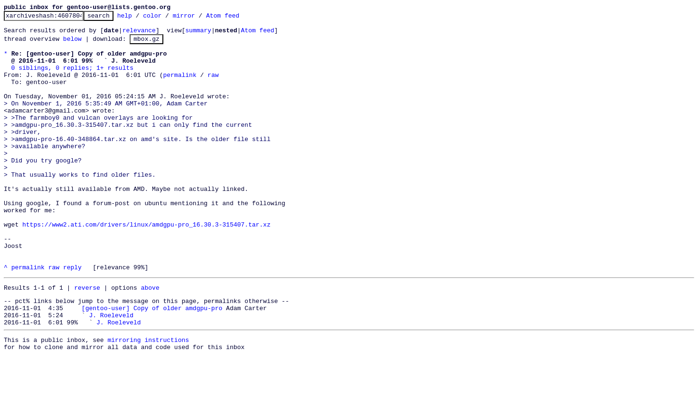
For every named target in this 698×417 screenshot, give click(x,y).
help (139, 18)
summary (198, 34)
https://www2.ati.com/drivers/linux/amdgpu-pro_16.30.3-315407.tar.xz (146, 265)
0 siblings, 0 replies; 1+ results (72, 77)
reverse (87, 338)
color (167, 18)
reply (72, 317)
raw (213, 86)
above (150, 338)
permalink (179, 86)
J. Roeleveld (111, 370)
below (72, 44)
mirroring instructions (148, 398)
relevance (139, 34)
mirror (199, 18)
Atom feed (237, 18)
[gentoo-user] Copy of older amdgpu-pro (152, 362)
